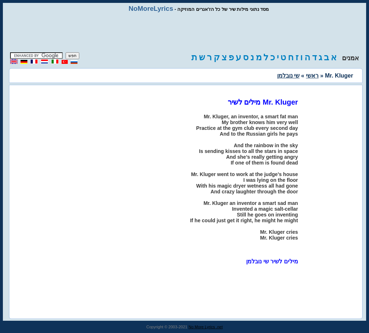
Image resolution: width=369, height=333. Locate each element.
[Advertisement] (184, 32)
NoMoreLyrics (151, 8)
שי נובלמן (288, 76)
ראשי (312, 76)
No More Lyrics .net (205, 327)
